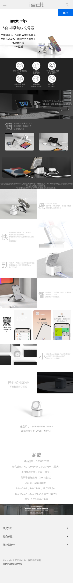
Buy (65, 12)
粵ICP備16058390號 (12, 564)
